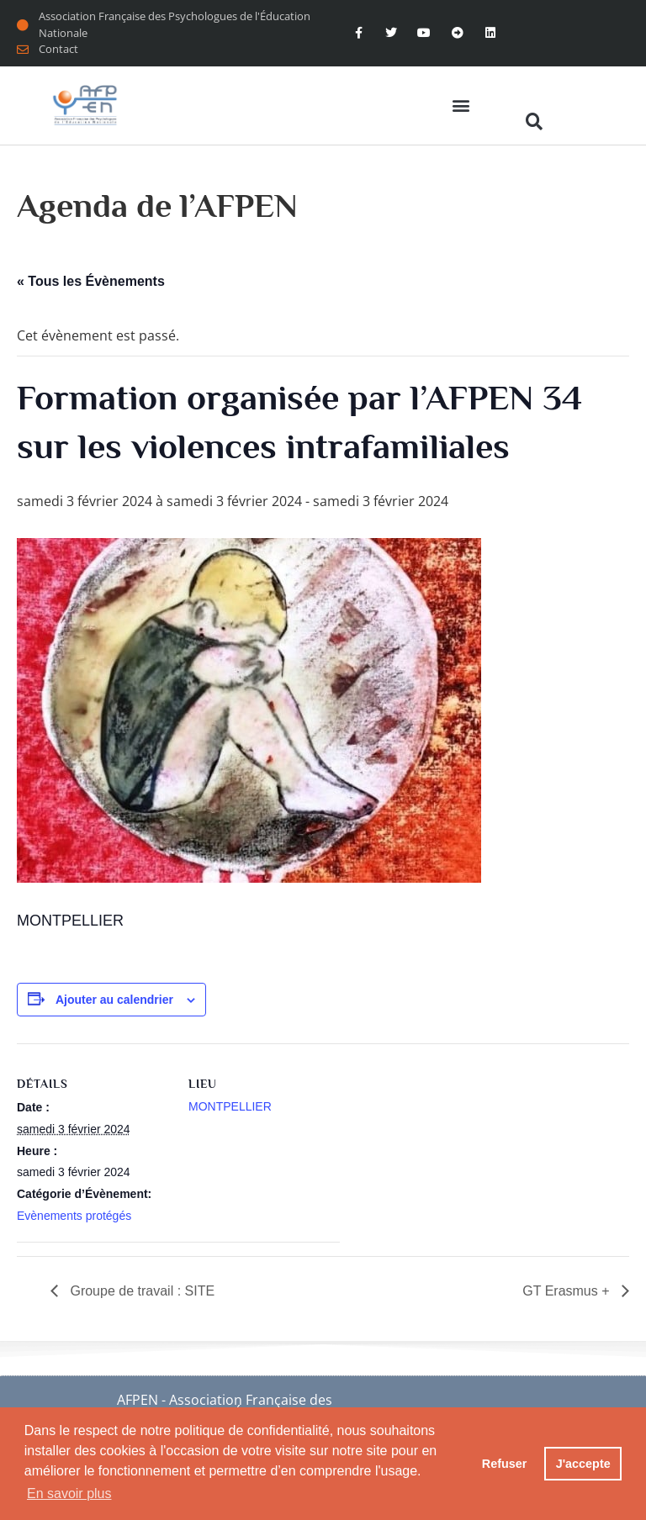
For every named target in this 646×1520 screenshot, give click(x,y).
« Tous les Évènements (91, 281)
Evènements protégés (74, 1215)
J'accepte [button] (583, 1463)
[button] (460, 105)
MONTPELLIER (230, 1106)
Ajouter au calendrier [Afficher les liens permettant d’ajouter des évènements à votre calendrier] (114, 999)
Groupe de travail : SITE (140, 1291)
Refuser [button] (504, 1463)
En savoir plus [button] (69, 1493)
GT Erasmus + (567, 1291)
